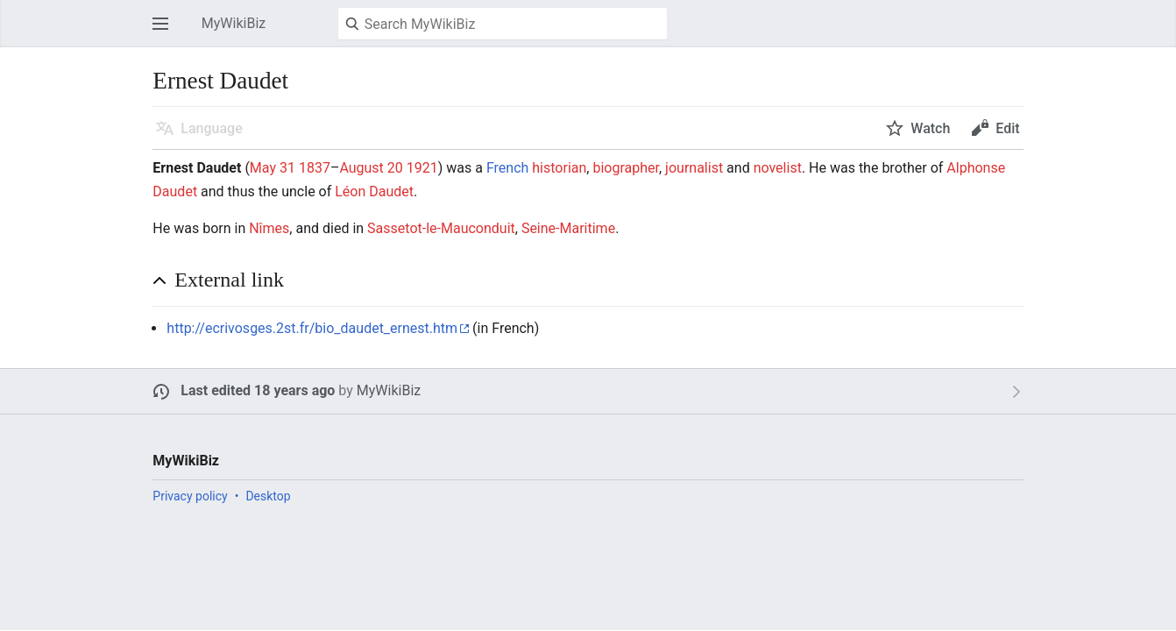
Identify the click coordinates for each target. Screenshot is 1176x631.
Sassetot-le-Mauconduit (441, 228)
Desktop (267, 496)
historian (559, 168)
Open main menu (166, 32)
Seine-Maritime (568, 228)
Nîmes (269, 228)
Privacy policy (189, 496)
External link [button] (229, 279)
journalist (694, 168)
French (507, 168)
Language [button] (211, 128)
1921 (422, 168)
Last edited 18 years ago (258, 390)
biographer (625, 168)
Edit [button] (1007, 128)
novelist (778, 168)
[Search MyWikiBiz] (502, 23)
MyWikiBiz (389, 390)
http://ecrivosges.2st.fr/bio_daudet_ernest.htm (311, 328)
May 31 (272, 168)
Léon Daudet (374, 191)
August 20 (370, 168)
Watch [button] (930, 128)
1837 (314, 168)
